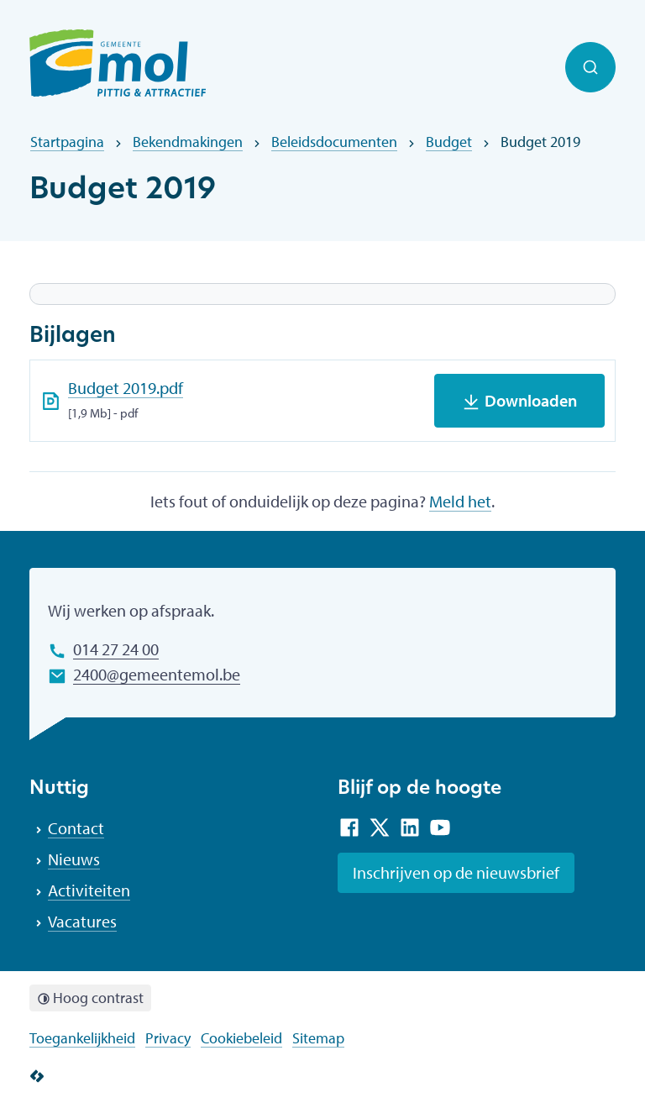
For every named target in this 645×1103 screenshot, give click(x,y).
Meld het (460, 501)
